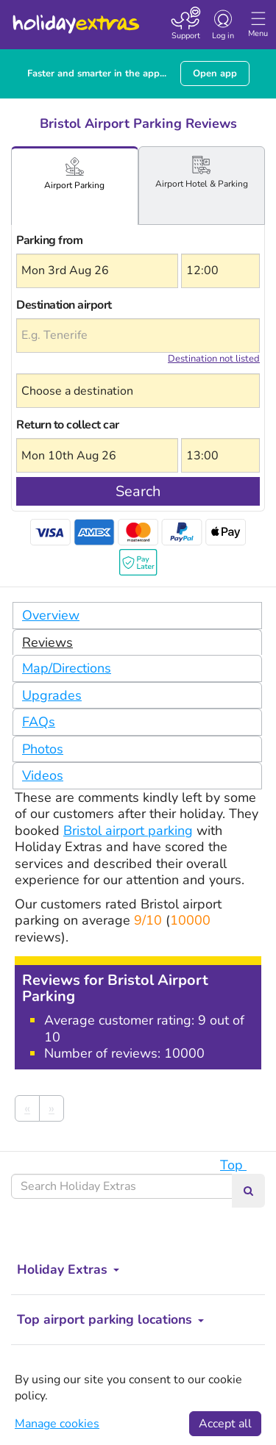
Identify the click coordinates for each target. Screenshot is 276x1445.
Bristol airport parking (128, 830)
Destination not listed (214, 359)
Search (138, 491)
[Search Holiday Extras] (122, 1186)
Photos (42, 749)
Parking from (49, 240)
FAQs (38, 722)
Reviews (47, 642)
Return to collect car (67, 425)
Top (240, 1165)
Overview (50, 615)
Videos (42, 775)
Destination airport (64, 305)
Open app (215, 73)
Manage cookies (57, 1423)
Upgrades (52, 695)
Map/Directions (66, 668)
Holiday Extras (75, 17)
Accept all (225, 1424)
